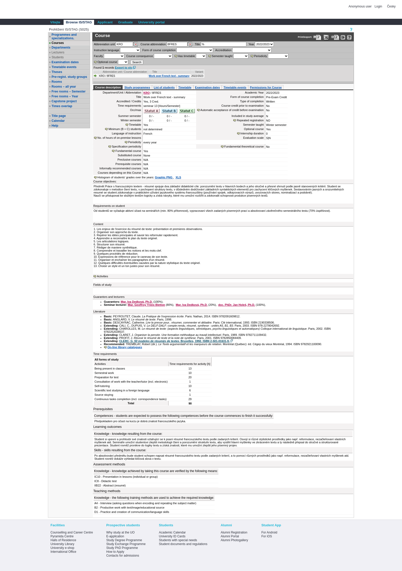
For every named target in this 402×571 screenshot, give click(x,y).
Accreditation (223, 50)
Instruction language (106, 50)
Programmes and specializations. (64, 36)
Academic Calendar (172, 532)
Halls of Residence (63, 540)
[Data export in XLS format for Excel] (326, 37)
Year (251, 44)
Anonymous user (361, 6)
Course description (108, 87)
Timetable (184, 87)
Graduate (125, 22)
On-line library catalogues (124, 347)
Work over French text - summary (169, 76)
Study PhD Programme (122, 548)
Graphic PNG (164, 177)
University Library (62, 544)
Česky (391, 6)
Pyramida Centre (62, 536)
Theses (57, 72)
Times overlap (62, 106)
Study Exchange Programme (125, 544)
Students (58, 57)
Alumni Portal (230, 536)
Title (197, 44)
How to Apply (115, 552)
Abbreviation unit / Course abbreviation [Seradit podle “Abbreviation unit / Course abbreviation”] (125, 71)
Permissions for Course (266, 87)
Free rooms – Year (65, 96)
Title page (59, 116)
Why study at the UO (120, 532)
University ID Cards (172, 536)
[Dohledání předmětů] (190, 44)
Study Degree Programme (124, 540)
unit (104, 44)
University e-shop (62, 548)
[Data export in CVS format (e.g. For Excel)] (335, 37)
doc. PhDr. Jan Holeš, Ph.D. (236, 304)
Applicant (105, 22)
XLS (178, 177)
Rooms (57, 82)
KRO (147, 92)
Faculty (98, 56)
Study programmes (137, 87)
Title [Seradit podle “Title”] (154, 71)
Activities (102, 276)
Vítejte (55, 22)
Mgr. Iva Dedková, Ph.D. (137, 301)
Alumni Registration (234, 532)
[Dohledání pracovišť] (135, 44)
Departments (61, 47)
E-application (115, 536)
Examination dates (65, 62)
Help (55, 125)
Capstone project (64, 101)
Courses (58, 43)
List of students (164, 87)
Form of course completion (159, 50)
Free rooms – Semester (69, 91)
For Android (269, 532)
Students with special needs (178, 540)
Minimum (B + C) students (124, 129)
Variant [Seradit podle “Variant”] (199, 71)
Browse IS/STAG (79, 22)
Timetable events (64, 67)
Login (378, 6)
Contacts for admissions (122, 555)
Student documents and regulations (183, 544)
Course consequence (139, 56)
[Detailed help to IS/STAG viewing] (349, 37)
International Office (63, 552)
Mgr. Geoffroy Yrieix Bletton (146, 304)
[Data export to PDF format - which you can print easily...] (317, 37)
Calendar (58, 121)
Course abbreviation (153, 44)
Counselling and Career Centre (72, 532)
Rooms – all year (64, 86)
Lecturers (58, 52)
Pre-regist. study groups (69, 77)
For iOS (266, 536)
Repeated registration (250, 120)
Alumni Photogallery (234, 540)
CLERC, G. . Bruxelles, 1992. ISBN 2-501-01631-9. (174, 341)
